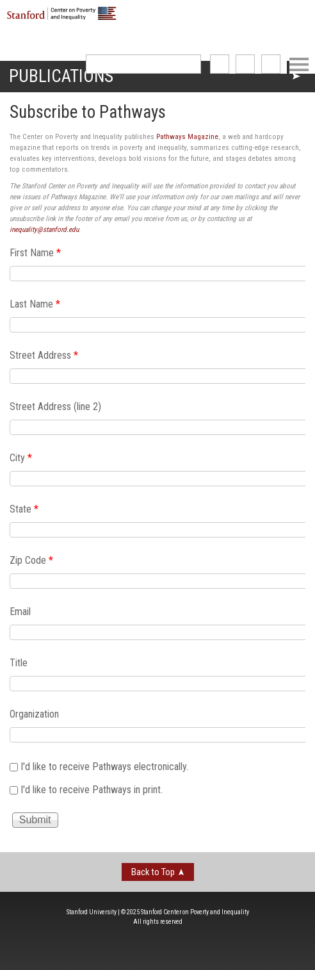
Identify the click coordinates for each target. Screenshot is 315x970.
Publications (61, 76)
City (21, 458)
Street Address (44, 355)
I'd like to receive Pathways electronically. (104, 766)
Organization (34, 714)
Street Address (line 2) (55, 406)
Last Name (35, 304)
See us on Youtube (270, 64)
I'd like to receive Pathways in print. (91, 789)
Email (20, 611)
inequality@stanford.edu (44, 230)
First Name (35, 253)
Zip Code (31, 560)
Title (19, 663)
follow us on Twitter (245, 64)
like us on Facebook (219, 64)
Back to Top (153, 872)
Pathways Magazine (187, 137)
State (24, 509)
